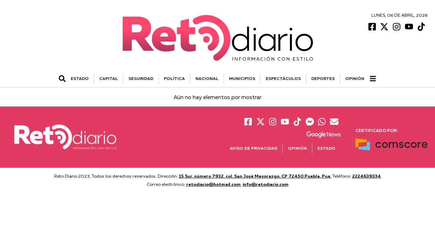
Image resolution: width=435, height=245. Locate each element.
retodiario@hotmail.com (213, 184)
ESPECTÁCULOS (283, 78)
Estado (326, 148)
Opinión (354, 78)
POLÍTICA (174, 78)
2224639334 (366, 176)
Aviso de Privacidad (253, 148)
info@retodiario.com (266, 184)
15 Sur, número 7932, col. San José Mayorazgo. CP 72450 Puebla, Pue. (255, 176)
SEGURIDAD (140, 78)
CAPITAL (108, 78)
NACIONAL (207, 78)
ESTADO (80, 78)
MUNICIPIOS (242, 78)
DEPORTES (323, 78)
